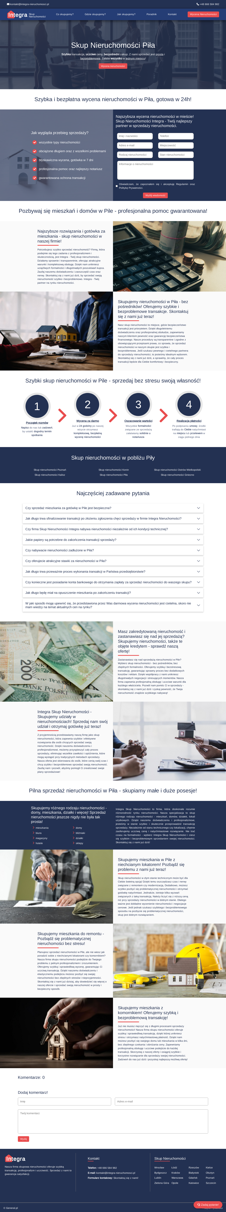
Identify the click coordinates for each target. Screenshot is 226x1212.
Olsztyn (210, 1172)
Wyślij (23, 1139)
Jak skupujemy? (126, 14)
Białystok (194, 1172)
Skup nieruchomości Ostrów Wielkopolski (177, 470)
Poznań (210, 1177)
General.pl (12, 1208)
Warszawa (177, 1177)
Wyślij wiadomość (155, 195)
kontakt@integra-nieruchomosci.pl (28, 4)
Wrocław (159, 1167)
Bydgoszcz (160, 1172)
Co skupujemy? (65, 14)
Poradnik (152, 14)
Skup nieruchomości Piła (114, 475)
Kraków (176, 1172)
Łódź (174, 1167)
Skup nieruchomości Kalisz (50, 475)
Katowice (194, 1183)
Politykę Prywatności (130, 188)
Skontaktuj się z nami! (125, 1178)
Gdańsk (193, 1177)
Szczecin (211, 1183)
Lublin (157, 1177)
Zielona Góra (161, 1183)
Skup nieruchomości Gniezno (177, 475)
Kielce (209, 1167)
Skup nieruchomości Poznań (50, 470)
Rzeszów (194, 1167)
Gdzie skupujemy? (95, 14)
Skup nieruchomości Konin (114, 470)
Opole (175, 1183)
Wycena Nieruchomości (203, 14)
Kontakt (172, 14)
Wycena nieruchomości (113, 66)
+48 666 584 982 (208, 4)
